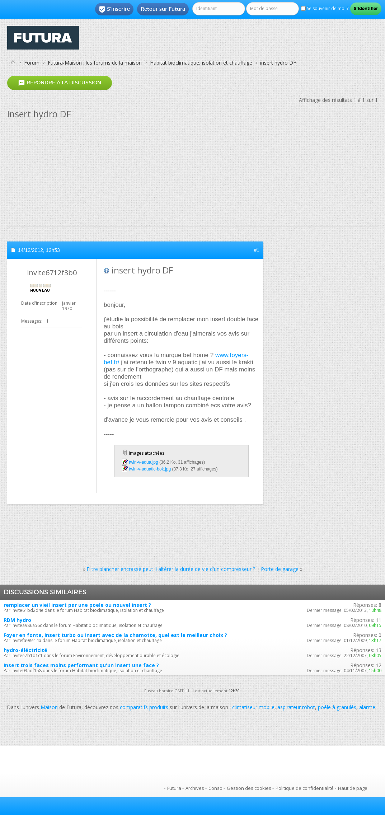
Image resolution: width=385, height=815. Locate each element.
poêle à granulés (337, 707)
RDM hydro (17, 620)
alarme (367, 707)
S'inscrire (114, 9)
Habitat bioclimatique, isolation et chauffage (201, 62)
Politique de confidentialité (305, 788)
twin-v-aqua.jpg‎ (143, 462)
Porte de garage (280, 569)
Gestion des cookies (249, 788)
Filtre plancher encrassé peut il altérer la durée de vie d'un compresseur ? (170, 569)
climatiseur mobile (253, 707)
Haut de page (352, 788)
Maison (49, 707)
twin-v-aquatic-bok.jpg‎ (150, 469)
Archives (195, 788)
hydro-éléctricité (25, 650)
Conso (215, 788)
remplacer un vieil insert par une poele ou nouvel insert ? (77, 604)
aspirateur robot (296, 707)
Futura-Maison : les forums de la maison (95, 62)
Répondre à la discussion (59, 82)
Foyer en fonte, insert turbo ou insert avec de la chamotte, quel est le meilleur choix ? (115, 635)
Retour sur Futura (163, 9)
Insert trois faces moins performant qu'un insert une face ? (81, 665)
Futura (174, 788)
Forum (31, 62)
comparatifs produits (144, 707)
